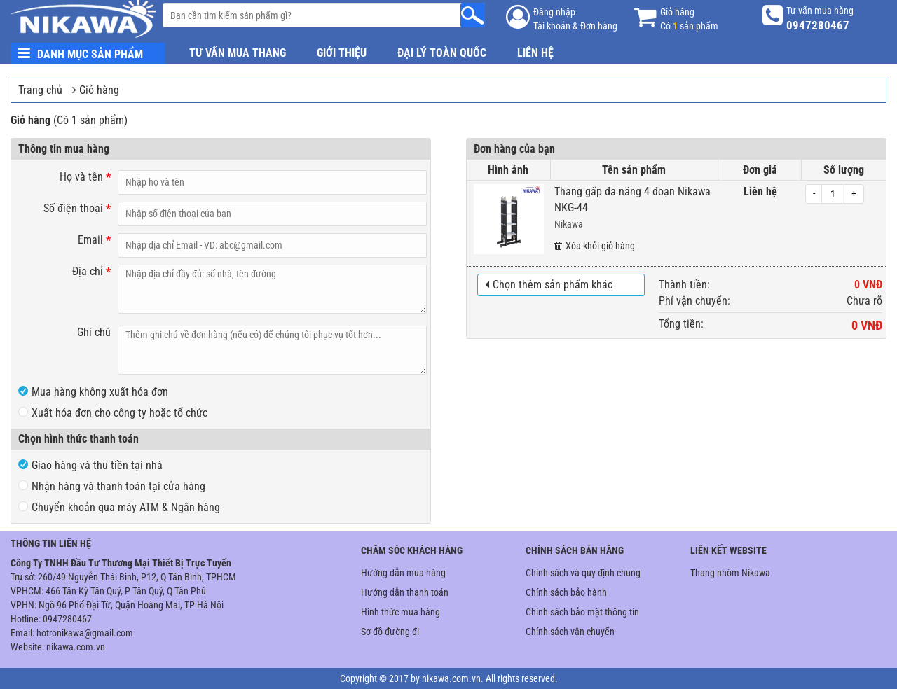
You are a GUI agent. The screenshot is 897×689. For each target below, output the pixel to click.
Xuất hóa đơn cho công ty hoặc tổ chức (112, 412)
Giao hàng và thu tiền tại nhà (90, 465)
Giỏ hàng (99, 90)
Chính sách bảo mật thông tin (582, 612)
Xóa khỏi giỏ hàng (594, 245)
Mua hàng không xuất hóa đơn (93, 391)
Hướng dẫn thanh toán (404, 592)
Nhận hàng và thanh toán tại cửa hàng (111, 486)
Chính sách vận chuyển (570, 631)
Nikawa (568, 224)
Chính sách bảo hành (566, 592)
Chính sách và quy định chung (583, 572)
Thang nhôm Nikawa (730, 572)
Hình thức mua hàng (400, 612)
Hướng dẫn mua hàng (403, 572)
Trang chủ (40, 90)
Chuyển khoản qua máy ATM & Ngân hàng (119, 507)
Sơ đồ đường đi (390, 631)
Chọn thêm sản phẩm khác (548, 284)
